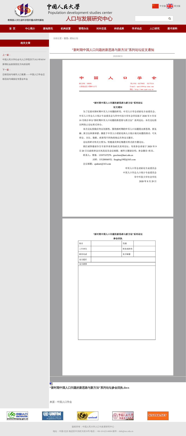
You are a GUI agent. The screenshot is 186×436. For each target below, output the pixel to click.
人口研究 (155, 28)
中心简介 (30, 28)
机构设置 (66, 28)
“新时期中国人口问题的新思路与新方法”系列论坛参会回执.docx (89, 387)
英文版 (177, 6)
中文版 (163, 6)
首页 (66, 38)
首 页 (12, 28)
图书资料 (172, 28)
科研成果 (119, 28)
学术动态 (137, 28)
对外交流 (101, 28)
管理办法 (83, 28)
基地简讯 (48, 28)
